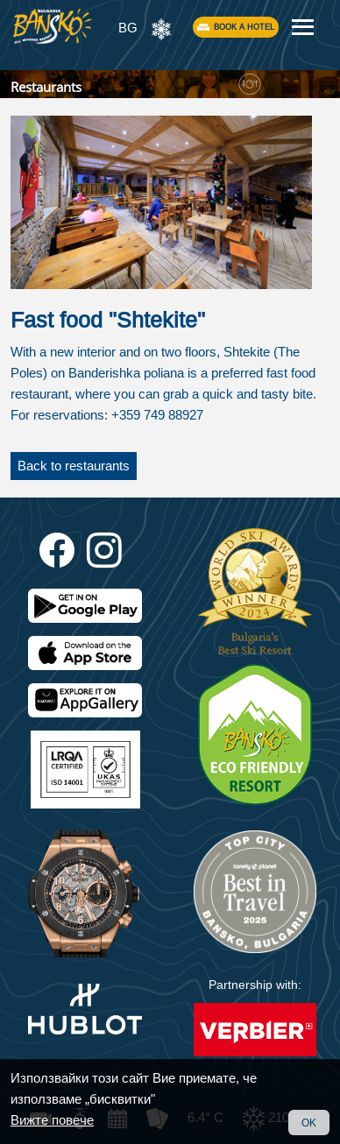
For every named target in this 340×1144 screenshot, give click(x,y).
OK (308, 1122)
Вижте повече (52, 1119)
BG (128, 27)
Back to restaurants (74, 465)
